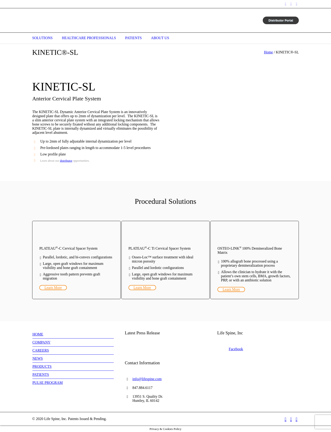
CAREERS (40, 350)
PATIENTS (40, 375)
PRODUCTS (42, 366)
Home (268, 52)
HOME (37, 334)
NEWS (37, 358)
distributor (66, 160)
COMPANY (41, 342)
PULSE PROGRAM (47, 383)
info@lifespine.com (147, 379)
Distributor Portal (280, 20)
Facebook (236, 349)
